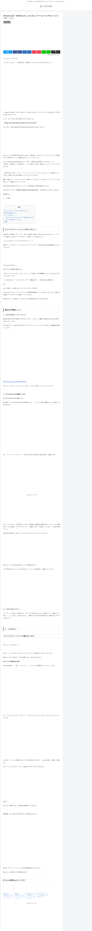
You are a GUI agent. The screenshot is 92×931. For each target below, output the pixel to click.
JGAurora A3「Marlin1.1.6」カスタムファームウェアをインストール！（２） (20, 896)
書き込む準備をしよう (10, 213)
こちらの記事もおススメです (12, 219)
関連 (5, 221)
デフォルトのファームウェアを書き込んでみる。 (20, 217)
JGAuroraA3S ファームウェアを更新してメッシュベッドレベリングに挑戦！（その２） (31, 896)
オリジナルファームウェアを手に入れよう (16, 210)
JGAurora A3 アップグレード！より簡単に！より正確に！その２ (43, 895)
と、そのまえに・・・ (10, 215)
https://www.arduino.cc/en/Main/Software (14, 381)
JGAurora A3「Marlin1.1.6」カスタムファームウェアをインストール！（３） (8, 896)
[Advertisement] (32, 506)
